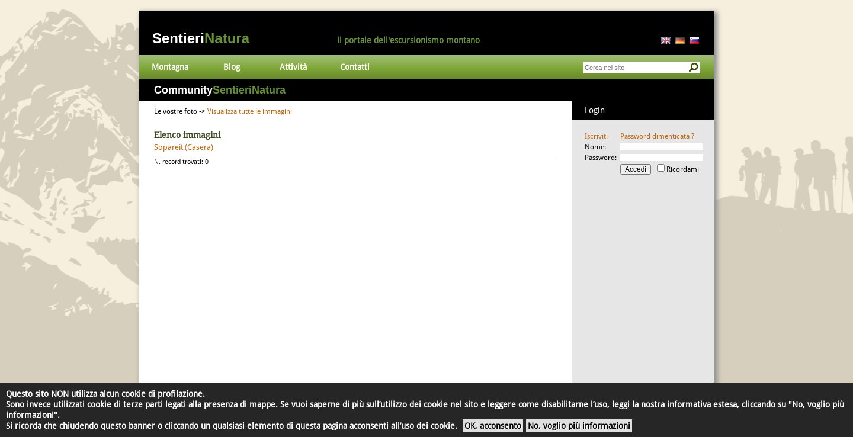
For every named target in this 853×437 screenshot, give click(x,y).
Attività (293, 67)
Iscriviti (596, 136)
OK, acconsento (492, 425)
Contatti (355, 67)
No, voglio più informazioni (579, 425)
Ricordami (682, 169)
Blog (231, 67)
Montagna (170, 67)
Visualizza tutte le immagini (249, 111)
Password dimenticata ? (657, 136)
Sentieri (200, 38)
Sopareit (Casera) (183, 147)
